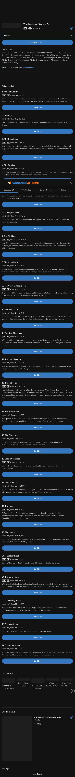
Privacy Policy (19, 755)
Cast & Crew (27, 78)
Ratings (64, 78)
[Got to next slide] (72, 691)
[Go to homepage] (23, 3)
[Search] (71, 3)
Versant (20, 752)
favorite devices (30, 67)
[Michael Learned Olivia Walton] (38, 691)
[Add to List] (71, 28)
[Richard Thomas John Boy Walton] (8, 691)
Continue (46, 773)
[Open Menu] (3, 4)
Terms (48, 752)
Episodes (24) (9, 78)
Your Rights (31, 757)
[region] (37, 762)
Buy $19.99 (41, 43)
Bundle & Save (45, 78)
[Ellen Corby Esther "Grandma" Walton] (67, 691)
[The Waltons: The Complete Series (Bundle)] (53, 718)
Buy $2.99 (38, 108)
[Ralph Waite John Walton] (23, 691)
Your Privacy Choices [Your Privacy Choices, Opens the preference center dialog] (27, 773)
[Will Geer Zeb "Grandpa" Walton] (52, 691)
